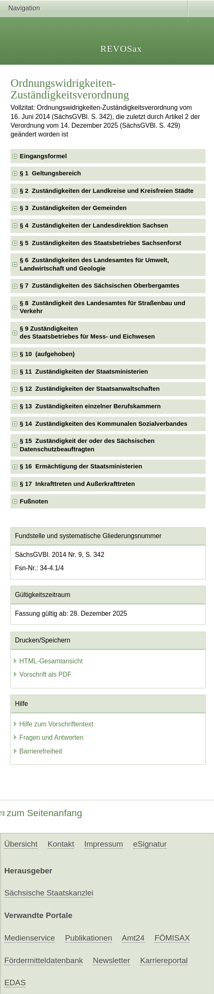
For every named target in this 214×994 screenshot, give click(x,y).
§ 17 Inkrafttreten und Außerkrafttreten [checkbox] (77, 484)
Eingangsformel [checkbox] (43, 156)
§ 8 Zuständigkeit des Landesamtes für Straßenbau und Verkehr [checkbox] (102, 307)
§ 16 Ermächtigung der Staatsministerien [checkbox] (81, 466)
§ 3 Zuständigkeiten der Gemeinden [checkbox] (73, 208)
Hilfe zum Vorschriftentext (53, 724)
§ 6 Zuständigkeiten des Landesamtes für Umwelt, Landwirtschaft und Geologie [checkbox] (94, 264)
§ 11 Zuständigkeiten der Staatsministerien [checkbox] (84, 371)
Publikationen (88, 937)
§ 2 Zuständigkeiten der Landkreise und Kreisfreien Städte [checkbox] (107, 190)
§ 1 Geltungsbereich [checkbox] (50, 173)
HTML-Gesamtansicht (48, 661)
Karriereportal (164, 960)
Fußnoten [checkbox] (34, 501)
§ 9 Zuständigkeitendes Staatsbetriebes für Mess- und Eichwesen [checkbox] (87, 332)
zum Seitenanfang (41, 813)
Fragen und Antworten (48, 737)
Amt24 (133, 937)
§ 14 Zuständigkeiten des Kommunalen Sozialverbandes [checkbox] (103, 423)
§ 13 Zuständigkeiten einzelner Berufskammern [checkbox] (90, 406)
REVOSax (121, 48)
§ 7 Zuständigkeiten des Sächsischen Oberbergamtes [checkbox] (99, 285)
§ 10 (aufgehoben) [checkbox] (47, 354)
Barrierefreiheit (37, 751)
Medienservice (29, 937)
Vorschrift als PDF (42, 674)
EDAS (14, 982)
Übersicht (20, 844)
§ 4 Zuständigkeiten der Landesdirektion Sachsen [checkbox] (94, 225)
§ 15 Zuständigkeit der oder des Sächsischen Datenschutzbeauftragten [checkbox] (87, 445)
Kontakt (61, 844)
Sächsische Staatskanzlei (48, 892)
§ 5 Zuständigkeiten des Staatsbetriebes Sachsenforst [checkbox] (100, 243)
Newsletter (111, 960)
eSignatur (150, 844)
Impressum (103, 844)
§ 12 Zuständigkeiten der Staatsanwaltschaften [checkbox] (90, 388)
